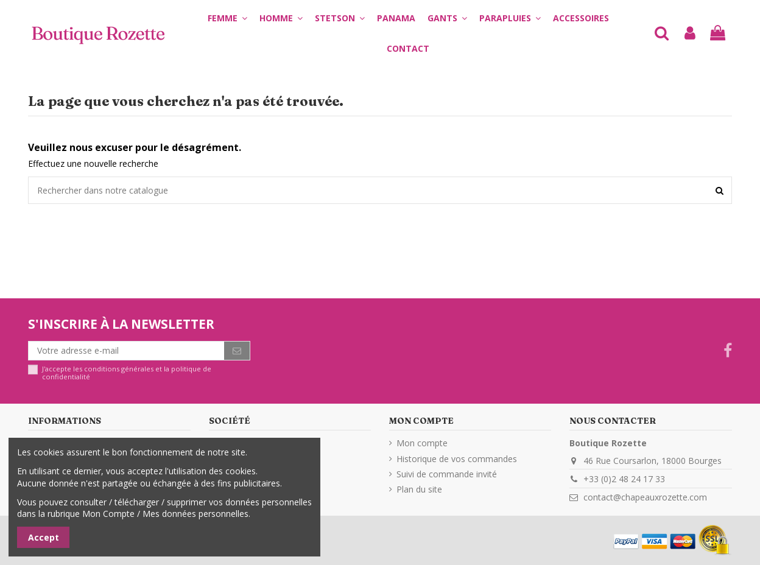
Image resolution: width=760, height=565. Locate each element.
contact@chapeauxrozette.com (645, 497)
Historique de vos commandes (456, 459)
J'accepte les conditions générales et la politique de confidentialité (126, 373)
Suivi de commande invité (446, 474)
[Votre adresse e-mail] (126, 351)
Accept (43, 537)
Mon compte (422, 443)
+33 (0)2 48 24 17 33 (624, 479)
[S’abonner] (237, 351)
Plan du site (419, 489)
